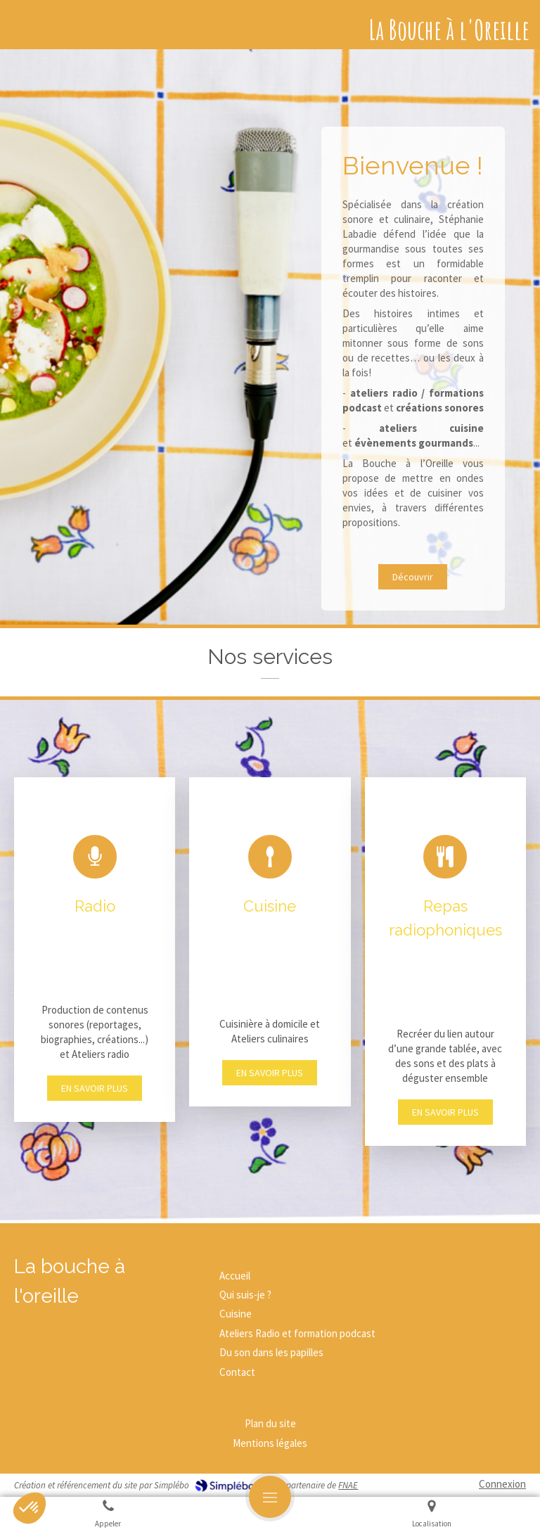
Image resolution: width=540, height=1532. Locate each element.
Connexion (502, 1483)
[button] (94, 949)
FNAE (348, 1485)
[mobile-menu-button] (270, 1496)
